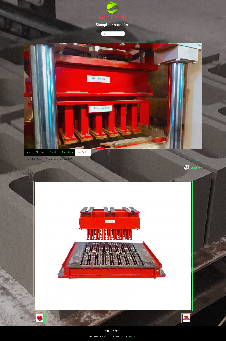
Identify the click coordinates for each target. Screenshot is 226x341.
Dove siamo (67, 152)
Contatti (53, 152)
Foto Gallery (83, 152)
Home (28, 152)
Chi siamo (40, 152)
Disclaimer (133, 336)
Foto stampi (51, 159)
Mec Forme (113, 17)
